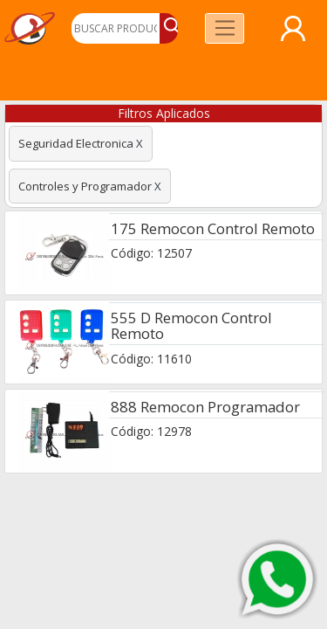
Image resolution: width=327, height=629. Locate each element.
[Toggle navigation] (224, 28)
